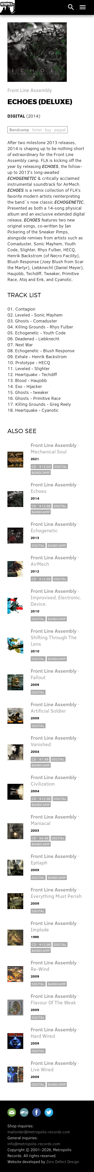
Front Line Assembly (29, 90)
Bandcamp (41, 472)
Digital (60, 466)
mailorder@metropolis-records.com (38, 1131)
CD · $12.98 (41, 506)
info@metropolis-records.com (33, 1143)
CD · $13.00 (41, 466)
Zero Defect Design (62, 1161)
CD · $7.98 (40, 759)
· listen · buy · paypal (37, 129)
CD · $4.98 (40, 838)
